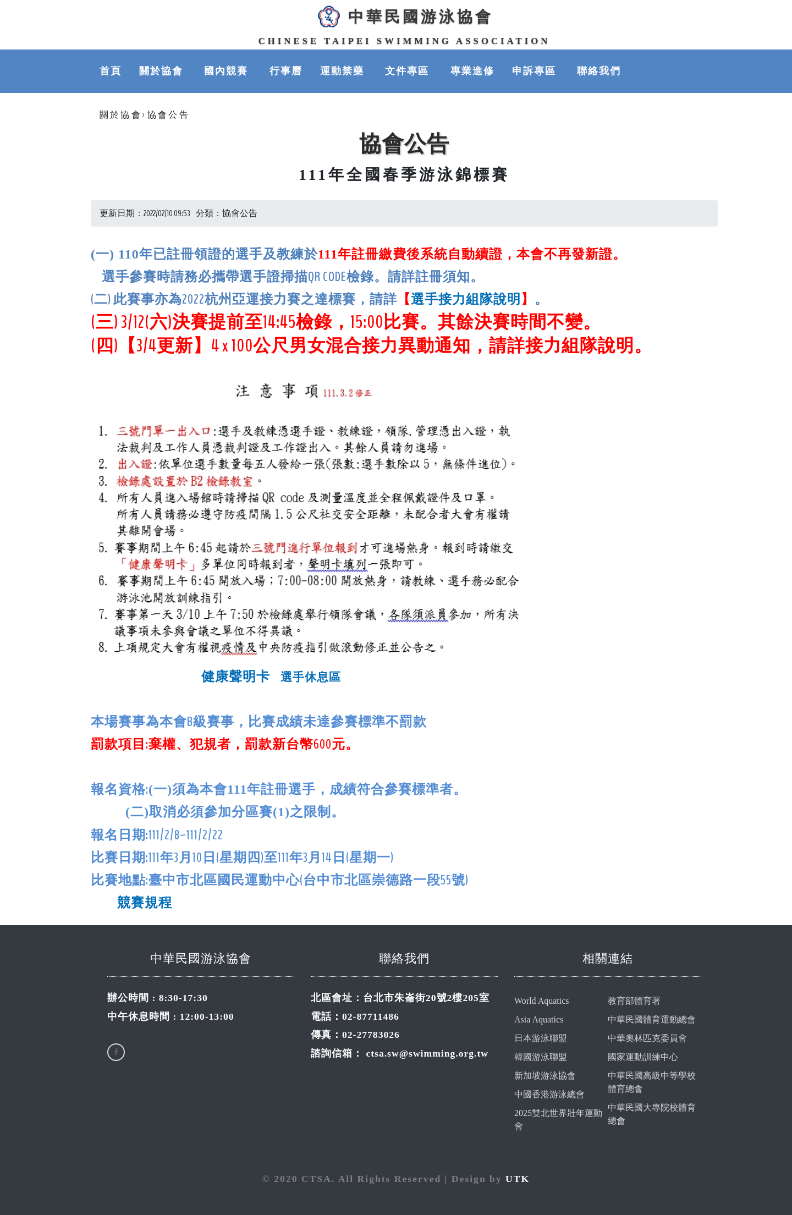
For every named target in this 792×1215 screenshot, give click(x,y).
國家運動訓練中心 (643, 1057)
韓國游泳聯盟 (540, 1057)
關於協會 (162, 70)
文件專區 (408, 70)
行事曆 (286, 70)
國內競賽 (227, 70)
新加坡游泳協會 (545, 1075)
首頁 (111, 70)
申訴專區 (535, 70)
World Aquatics (541, 1000)
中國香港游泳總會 (549, 1094)
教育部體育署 (634, 1000)
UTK (517, 1178)
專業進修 (472, 70)
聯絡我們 (599, 70)
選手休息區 (308, 677)
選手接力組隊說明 (466, 299)
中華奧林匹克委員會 (647, 1038)
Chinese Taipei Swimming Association (404, 41)
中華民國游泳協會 (404, 16)
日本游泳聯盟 (540, 1038)
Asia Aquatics (538, 1019)
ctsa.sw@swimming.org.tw (427, 1053)
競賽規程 (144, 902)
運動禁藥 (343, 70)
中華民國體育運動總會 (652, 1019)
